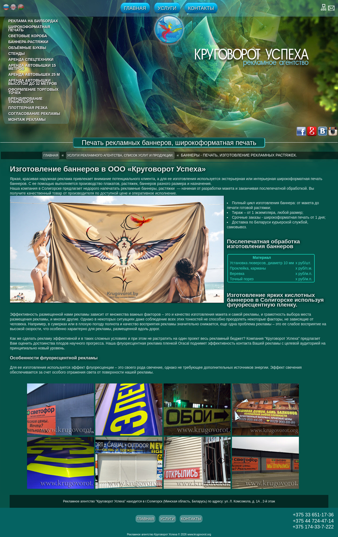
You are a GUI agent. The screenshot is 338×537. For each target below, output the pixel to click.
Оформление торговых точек (33, 91)
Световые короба (27, 36)
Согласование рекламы (34, 113)
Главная (135, 8)
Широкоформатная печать (29, 28)
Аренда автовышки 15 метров (32, 67)
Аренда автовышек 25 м (34, 74)
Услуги (167, 8)
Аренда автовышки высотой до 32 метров (32, 82)
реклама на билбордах (33, 21)
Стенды (16, 53)
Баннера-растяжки (28, 42)
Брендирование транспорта (25, 100)
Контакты (201, 8)
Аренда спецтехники (31, 59)
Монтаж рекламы (27, 119)
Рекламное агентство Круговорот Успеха (152, 534)
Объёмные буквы (27, 48)
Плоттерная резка (28, 108)
